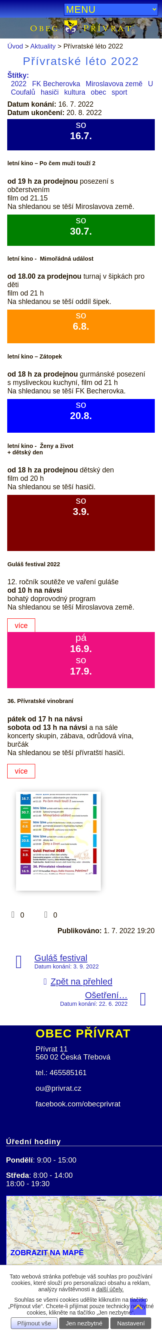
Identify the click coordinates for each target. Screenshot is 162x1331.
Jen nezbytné (84, 1323)
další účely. (110, 1289)
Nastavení (131, 1323)
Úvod (15, 46)
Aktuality (43, 46)
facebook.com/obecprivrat (78, 1104)
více (21, 626)
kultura (74, 92)
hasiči (50, 92)
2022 (18, 84)
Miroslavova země (114, 84)
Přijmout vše (34, 1323)
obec (98, 92)
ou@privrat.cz (59, 1088)
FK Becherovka (56, 84)
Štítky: (18, 75)
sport (119, 92)
